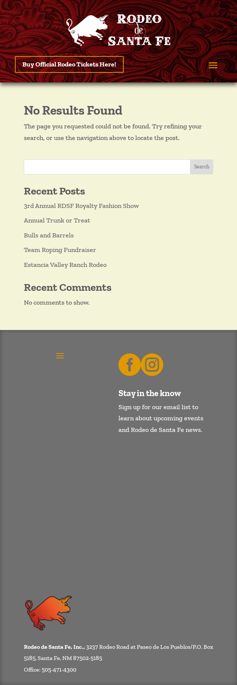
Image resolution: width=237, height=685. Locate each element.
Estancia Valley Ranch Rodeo (65, 265)
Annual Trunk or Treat (57, 220)
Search (201, 167)
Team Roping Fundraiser (60, 250)
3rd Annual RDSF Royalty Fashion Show (81, 206)
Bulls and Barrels (49, 235)
